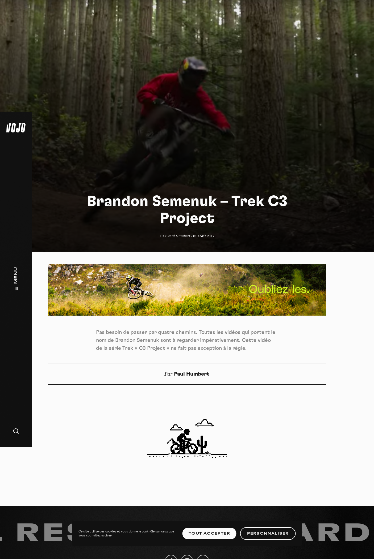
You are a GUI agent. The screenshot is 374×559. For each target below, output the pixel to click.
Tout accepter (209, 533)
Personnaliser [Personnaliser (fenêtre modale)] (268, 533)
